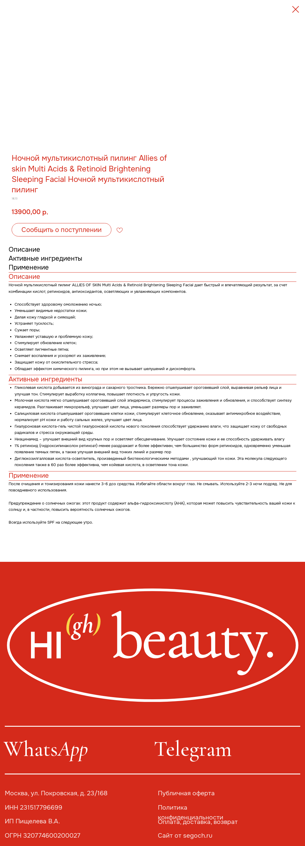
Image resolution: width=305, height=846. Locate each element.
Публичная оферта (186, 793)
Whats (46, 749)
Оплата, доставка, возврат (198, 822)
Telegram (193, 749)
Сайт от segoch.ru (185, 835)
